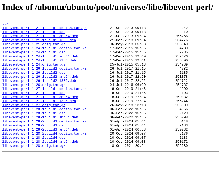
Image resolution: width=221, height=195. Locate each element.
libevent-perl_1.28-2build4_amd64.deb (40, 165)
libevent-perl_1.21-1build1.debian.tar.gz (44, 29)
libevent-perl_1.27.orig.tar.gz (33, 121)
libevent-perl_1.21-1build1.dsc (33, 34)
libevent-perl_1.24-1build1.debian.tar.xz (44, 53)
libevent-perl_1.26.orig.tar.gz (33, 97)
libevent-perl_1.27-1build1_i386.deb (39, 117)
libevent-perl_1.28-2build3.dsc (33, 146)
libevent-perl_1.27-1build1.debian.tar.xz (44, 102)
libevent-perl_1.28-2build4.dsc (33, 160)
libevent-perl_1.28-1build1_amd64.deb (40, 136)
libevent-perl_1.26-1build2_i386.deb (39, 92)
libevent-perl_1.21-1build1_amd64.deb (40, 39)
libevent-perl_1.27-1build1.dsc (33, 107)
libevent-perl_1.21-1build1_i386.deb (39, 43)
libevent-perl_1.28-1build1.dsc (33, 131)
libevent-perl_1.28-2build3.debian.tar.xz (44, 141)
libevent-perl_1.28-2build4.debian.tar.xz (44, 156)
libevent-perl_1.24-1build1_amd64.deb (40, 63)
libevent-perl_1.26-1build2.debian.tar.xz (44, 78)
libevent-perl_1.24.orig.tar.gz (33, 73)
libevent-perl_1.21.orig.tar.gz (33, 48)
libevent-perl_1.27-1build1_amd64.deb (40, 112)
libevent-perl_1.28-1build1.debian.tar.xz (44, 126)
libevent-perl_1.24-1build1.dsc (33, 58)
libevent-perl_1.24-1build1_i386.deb (39, 68)
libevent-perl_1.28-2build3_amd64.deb (40, 151)
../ (5, 24)
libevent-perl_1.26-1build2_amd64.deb (40, 87)
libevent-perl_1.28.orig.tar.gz (33, 170)
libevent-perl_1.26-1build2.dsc (33, 82)
